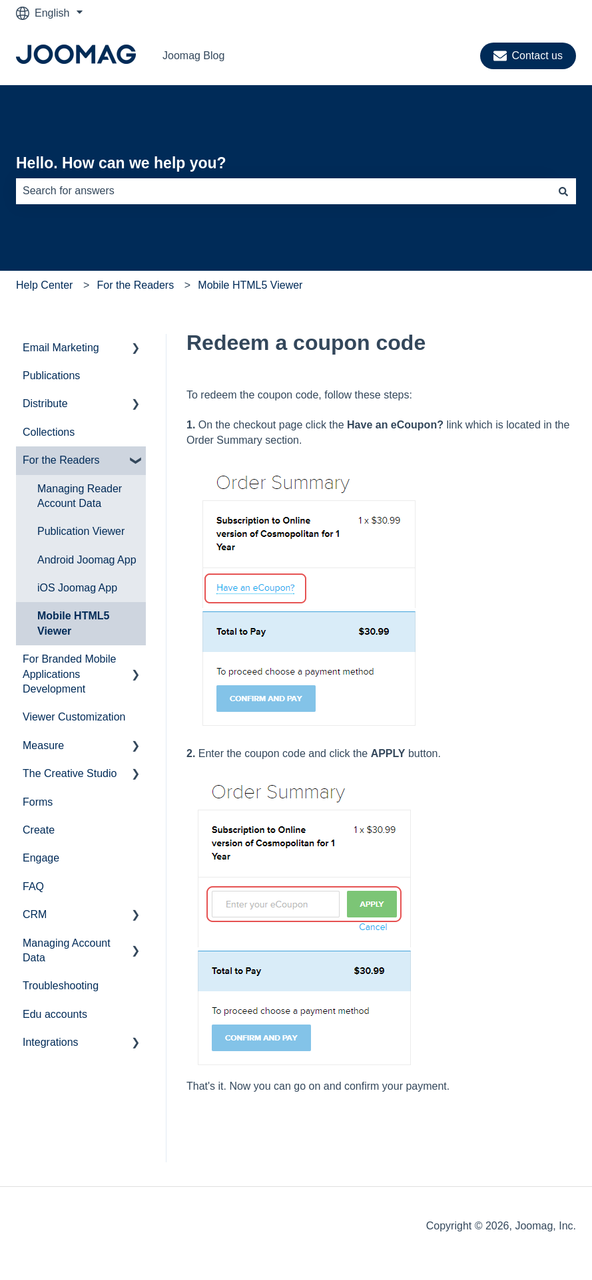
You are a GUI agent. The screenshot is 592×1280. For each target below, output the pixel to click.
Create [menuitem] (39, 830)
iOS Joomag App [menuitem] (77, 587)
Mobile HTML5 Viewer (250, 285)
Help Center (44, 285)
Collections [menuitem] (49, 432)
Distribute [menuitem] (45, 403)
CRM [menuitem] (35, 914)
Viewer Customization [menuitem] (74, 716)
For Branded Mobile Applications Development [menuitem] (70, 674)
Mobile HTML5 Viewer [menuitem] (73, 623)
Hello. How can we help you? (121, 163)
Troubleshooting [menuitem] (61, 985)
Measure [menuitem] (43, 745)
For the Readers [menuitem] (61, 460)
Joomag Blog (193, 55)
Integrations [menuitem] (51, 1042)
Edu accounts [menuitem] (55, 1014)
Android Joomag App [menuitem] (87, 559)
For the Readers (135, 285)
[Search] (563, 191)
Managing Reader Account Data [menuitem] (79, 496)
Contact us (528, 56)
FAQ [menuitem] (33, 886)
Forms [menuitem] (38, 802)
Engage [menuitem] (41, 858)
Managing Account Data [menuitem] (67, 950)
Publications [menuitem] (51, 375)
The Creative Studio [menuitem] (70, 773)
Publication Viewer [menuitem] (81, 531)
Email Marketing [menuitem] (61, 347)
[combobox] (283, 191)
